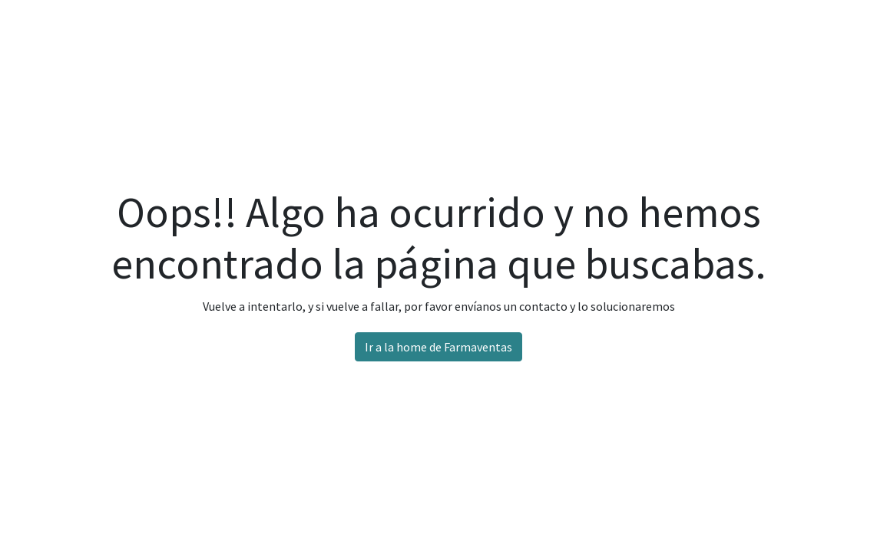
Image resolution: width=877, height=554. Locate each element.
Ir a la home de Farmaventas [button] (438, 346)
